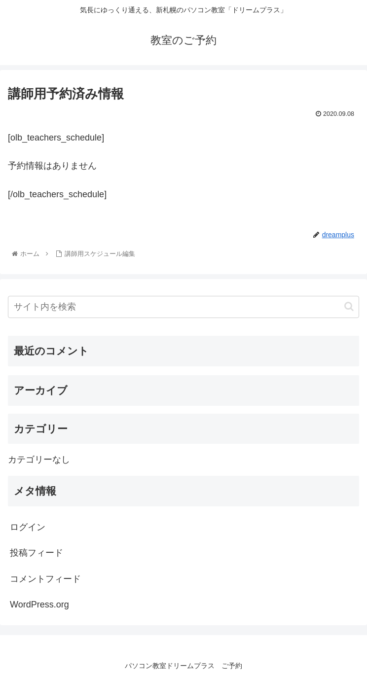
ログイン (27, 527)
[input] (183, 307)
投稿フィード (36, 553)
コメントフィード (45, 579)
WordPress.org (39, 604)
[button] (349, 306)
